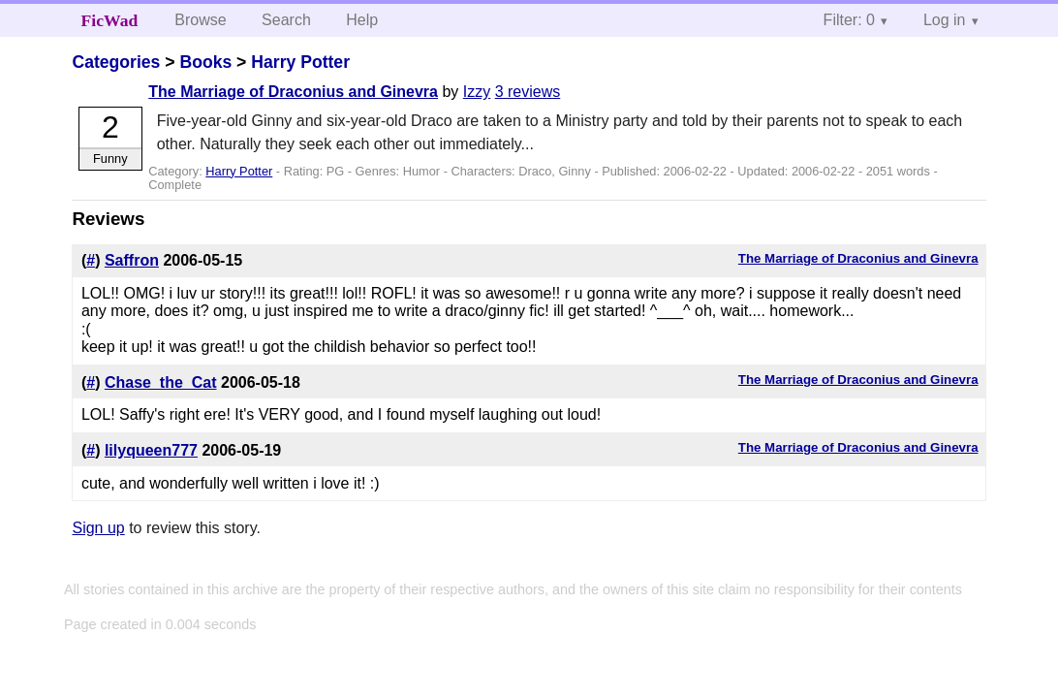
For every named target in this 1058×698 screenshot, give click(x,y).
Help (362, 20)
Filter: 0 (849, 20)
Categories (116, 62)
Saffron (132, 260)
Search (286, 20)
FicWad (110, 20)
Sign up (98, 528)
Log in (944, 20)
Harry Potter (300, 62)
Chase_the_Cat (161, 382)
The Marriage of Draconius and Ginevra (293, 91)
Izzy (476, 91)
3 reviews (528, 91)
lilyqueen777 (151, 450)
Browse (200, 20)
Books (205, 62)
